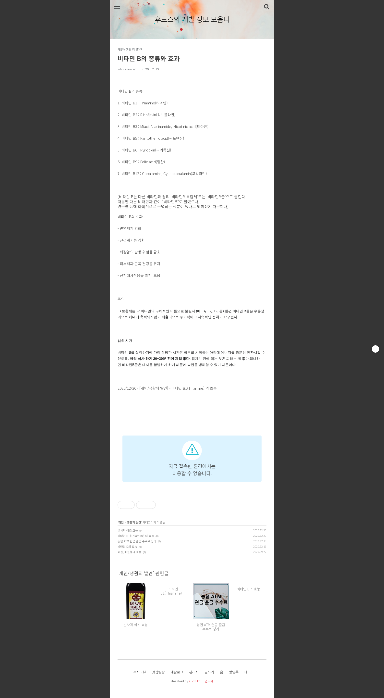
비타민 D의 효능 (127, 546)
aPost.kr (194, 681)
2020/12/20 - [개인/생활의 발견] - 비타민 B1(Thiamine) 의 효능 (167, 388)
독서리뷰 (139, 671)
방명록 (234, 671)
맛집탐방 (158, 671)
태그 (247, 671)
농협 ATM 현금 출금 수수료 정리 (137, 541)
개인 (121, 522)
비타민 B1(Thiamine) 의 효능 (136, 536)
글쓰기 (209, 671)
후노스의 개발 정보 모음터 (192, 19)
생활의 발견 (134, 522)
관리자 (194, 671)
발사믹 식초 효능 (128, 530)
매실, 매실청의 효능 (129, 552)
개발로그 (176, 671)
